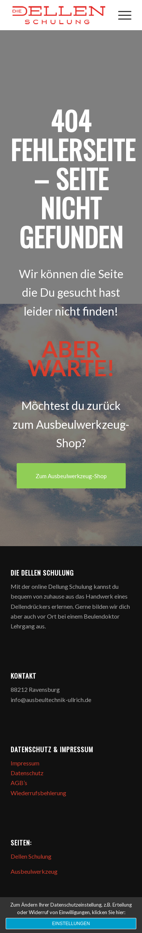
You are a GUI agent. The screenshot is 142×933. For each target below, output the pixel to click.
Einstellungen (71, 923)
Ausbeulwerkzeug (34, 871)
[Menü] (121, 15)
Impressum (25, 763)
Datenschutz (27, 772)
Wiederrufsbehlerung (38, 792)
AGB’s (19, 782)
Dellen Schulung (31, 856)
